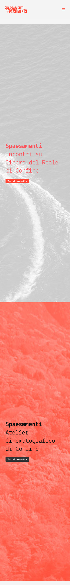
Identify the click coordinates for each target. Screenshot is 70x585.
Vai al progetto (17, 181)
